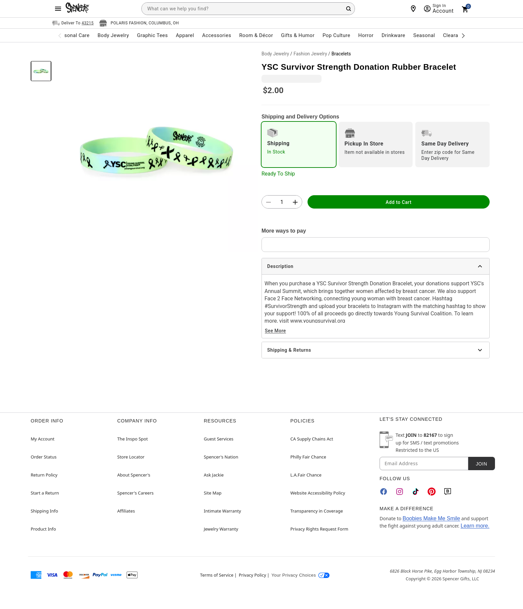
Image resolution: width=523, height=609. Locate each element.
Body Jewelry (275, 53)
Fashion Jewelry (310, 53)
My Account (42, 439)
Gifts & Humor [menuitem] (298, 35)
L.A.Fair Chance (306, 475)
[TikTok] (416, 491)
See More (275, 330)
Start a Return (45, 493)
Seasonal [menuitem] (424, 35)
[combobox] (248, 9)
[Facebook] (384, 491)
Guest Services (218, 439)
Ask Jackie (214, 475)
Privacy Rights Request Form (320, 529)
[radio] (299, 144)
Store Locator (131, 457)
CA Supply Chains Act (312, 439)
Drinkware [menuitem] (393, 35)
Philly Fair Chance (308, 457)
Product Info (43, 529)
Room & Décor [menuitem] (256, 35)
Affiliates (126, 511)
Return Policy (44, 475)
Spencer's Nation (221, 457)
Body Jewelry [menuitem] (113, 35)
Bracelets (341, 53)
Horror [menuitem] (366, 35)
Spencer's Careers (135, 493)
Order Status (43, 457)
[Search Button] (349, 9)
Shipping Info (44, 511)
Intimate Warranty (222, 511)
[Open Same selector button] (73, 23)
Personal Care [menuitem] (73, 35)
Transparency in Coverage (317, 511)
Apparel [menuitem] (185, 35)
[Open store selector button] (139, 23)
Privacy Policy (252, 575)
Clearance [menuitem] (455, 35)
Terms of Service (216, 575)
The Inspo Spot (132, 439)
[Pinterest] (432, 491)
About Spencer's (133, 475)
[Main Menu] (58, 9)
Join (481, 464)
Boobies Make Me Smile (431, 518)
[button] (156, 150)
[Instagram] (400, 491)
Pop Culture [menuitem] (336, 35)
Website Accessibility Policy (318, 493)
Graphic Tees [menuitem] (152, 35)
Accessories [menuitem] (216, 35)
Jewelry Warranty (221, 529)
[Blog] (448, 491)
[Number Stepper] (282, 202)
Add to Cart (398, 202)
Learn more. (475, 526)
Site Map (212, 493)
